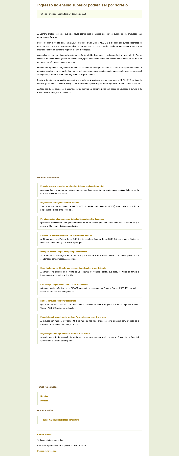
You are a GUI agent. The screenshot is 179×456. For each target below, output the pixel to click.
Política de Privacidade (47, 451)
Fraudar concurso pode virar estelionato (58, 301)
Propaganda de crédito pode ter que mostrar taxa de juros (66, 235)
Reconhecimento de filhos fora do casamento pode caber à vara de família (73, 268)
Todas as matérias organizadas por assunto (59, 420)
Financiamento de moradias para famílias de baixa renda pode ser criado (72, 186)
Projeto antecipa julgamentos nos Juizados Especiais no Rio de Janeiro (72, 219)
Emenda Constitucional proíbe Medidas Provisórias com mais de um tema (73, 317)
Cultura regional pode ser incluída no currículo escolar (64, 284)
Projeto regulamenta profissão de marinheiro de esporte (65, 333)
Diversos (44, 401)
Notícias (44, 396)
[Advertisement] (89, 23)
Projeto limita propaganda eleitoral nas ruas (59, 202)
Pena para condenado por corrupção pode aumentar (63, 252)
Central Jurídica (44, 434)
